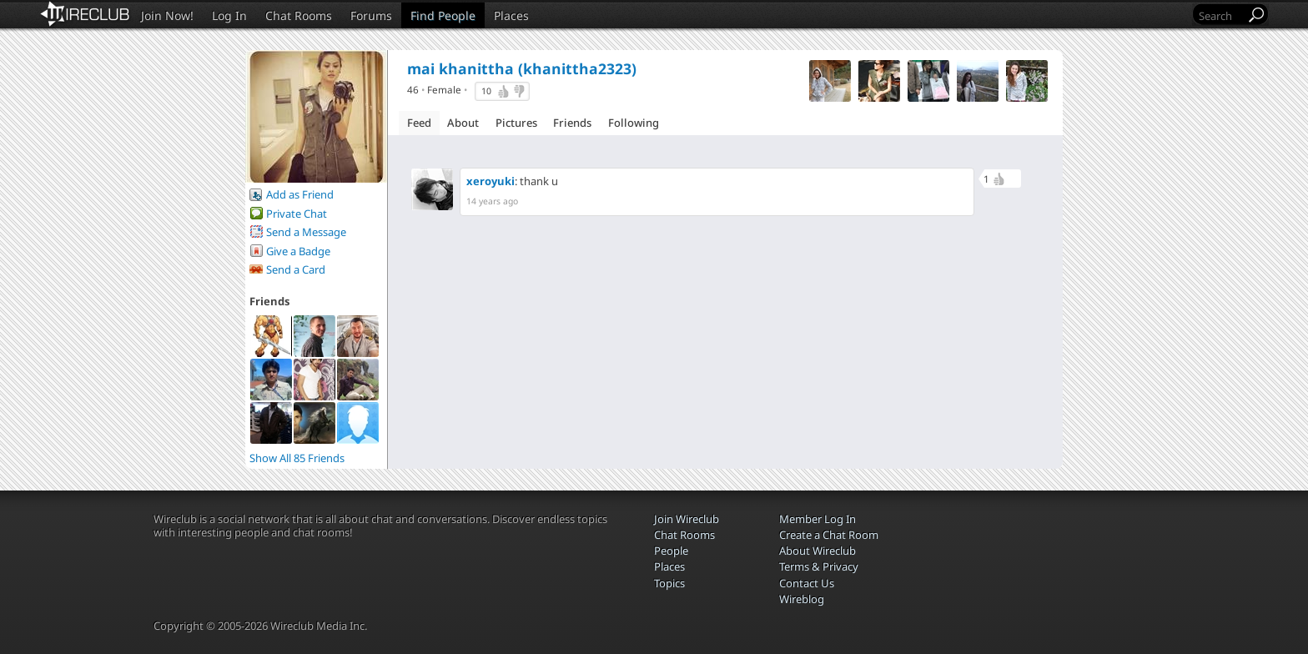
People (671, 550)
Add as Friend (300, 194)
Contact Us (806, 583)
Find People (442, 15)
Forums (371, 15)
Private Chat (296, 213)
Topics (669, 583)
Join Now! (167, 15)
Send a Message (306, 231)
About (463, 122)
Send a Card (295, 269)
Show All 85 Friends (297, 457)
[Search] (1220, 15)
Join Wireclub (686, 519)
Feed (419, 122)
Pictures (516, 122)
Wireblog (801, 599)
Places (511, 15)
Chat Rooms (298, 15)
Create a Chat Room (828, 534)
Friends (572, 122)
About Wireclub (817, 550)
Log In (229, 15)
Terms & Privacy (818, 566)
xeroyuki (490, 181)
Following (633, 122)
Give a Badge (298, 251)
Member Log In (817, 519)
